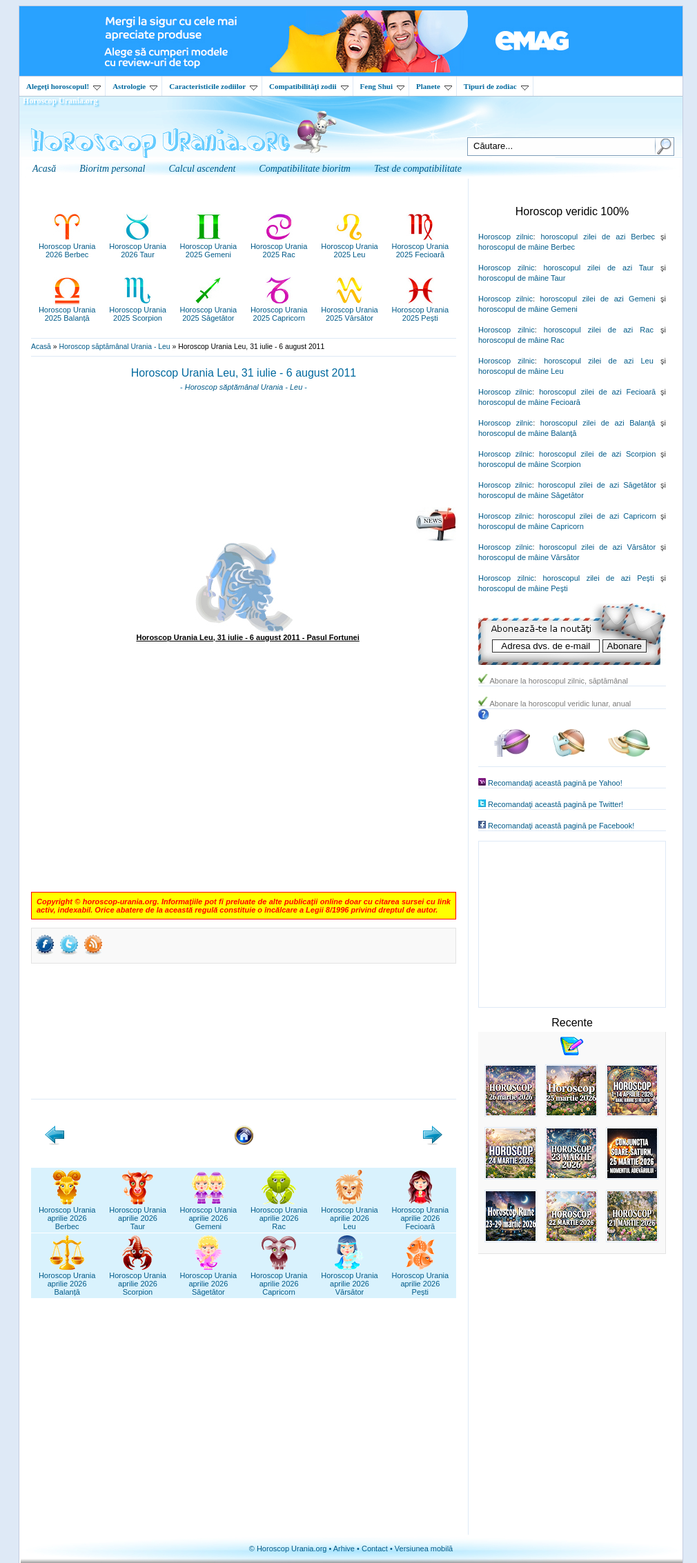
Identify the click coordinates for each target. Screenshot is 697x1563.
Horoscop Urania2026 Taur (137, 246)
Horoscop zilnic (505, 236)
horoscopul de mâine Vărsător (529, 557)
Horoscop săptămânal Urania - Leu (114, 346)
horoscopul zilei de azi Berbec (597, 236)
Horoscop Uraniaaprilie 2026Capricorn (279, 1279)
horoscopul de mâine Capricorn (531, 526)
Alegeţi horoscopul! (63, 86)
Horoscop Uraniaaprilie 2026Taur (137, 1214)
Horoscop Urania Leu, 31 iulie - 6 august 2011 (243, 373)
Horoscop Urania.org (60, 101)
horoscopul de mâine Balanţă (527, 433)
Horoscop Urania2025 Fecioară (420, 246)
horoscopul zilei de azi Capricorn (597, 516)
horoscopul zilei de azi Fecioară (597, 392)
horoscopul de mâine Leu (521, 371)
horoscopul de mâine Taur (521, 278)
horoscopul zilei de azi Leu (599, 361)
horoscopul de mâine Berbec (526, 247)
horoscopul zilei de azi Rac (599, 330)
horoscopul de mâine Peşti (523, 588)
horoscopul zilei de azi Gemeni (597, 299)
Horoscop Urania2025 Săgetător (208, 309)
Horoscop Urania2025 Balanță (67, 309)
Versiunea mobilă (424, 1548)
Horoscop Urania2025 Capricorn (279, 309)
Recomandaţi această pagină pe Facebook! (561, 826)
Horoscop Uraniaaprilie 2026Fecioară (420, 1214)
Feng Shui (382, 86)
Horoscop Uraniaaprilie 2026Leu (349, 1214)
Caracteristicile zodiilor (213, 86)
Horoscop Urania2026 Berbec (67, 246)
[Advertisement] (243, 454)
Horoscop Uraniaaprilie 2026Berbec (67, 1214)
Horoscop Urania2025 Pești (420, 309)
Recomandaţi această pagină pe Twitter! (555, 804)
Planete (434, 86)
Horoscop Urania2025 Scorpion (137, 309)
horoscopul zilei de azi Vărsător (598, 547)
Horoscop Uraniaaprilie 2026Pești (420, 1279)
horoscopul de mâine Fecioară (529, 402)
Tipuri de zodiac (496, 86)
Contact (375, 1548)
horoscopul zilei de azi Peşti (598, 578)
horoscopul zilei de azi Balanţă (598, 423)
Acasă (41, 346)
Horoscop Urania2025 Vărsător (349, 309)
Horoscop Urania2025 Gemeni (208, 246)
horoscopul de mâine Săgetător (531, 495)
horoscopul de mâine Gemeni (528, 309)
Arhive (344, 1548)
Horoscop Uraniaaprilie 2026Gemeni (208, 1214)
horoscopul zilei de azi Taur (598, 267)
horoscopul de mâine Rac (521, 340)
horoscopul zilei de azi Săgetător (597, 485)
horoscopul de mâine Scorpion (529, 464)
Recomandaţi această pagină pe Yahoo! (555, 783)
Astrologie (134, 86)
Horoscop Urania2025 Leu (349, 246)
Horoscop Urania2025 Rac (279, 246)
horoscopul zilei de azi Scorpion (597, 454)
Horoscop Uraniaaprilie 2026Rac (279, 1214)
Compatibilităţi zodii (308, 86)
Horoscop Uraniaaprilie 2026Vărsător (349, 1279)
